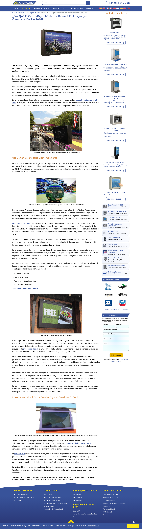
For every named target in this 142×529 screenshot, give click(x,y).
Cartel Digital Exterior (32, 13)
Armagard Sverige (121, 8)
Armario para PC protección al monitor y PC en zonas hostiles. (114, 102)
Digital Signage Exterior (116, 162)
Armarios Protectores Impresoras (114, 503)
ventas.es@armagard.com (25, 497)
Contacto (89, 8)
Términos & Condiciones (51, 500)
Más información (115, 43)
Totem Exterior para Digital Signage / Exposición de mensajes (116, 166)
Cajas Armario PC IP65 (110, 495)
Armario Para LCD (115, 32)
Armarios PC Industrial (110, 497)
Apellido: (119, 324)
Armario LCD (107, 506)
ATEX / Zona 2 (107, 512)
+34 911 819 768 (119, 3)
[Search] (64, 2)
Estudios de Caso (76, 8)
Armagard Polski (103, 8)
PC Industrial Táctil (109, 500)
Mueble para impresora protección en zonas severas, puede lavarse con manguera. (116, 134)
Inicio (16, 8)
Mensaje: (105, 344)
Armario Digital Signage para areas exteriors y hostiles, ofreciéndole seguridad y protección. (115, 37)
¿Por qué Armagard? (41, 8)
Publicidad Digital (109, 509)
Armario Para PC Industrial (116, 64)
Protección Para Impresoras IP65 (115, 129)
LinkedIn (77, 495)
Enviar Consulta (116, 355)
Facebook (77, 497)
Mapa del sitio (48, 495)
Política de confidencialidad (52, 497)
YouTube (77, 500)
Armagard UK (124, 8)
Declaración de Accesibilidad (53, 509)
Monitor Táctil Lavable (116, 192)
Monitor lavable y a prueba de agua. (116, 195)
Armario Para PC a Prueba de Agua (116, 97)
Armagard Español (100, 8)
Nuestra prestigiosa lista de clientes (116, 310)
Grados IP (76, 511)
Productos (26, 8)
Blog (64, 8)
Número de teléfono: (109, 339)
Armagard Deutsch (114, 8)
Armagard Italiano (110, 8)
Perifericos (106, 515)
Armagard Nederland (117, 8)
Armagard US (128, 8)
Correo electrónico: (109, 334)
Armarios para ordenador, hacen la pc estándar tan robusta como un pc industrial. (116, 68)
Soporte (56, 8)
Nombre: (105, 324)
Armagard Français (107, 8)
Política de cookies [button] (93, 526)
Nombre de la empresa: (110, 329)
